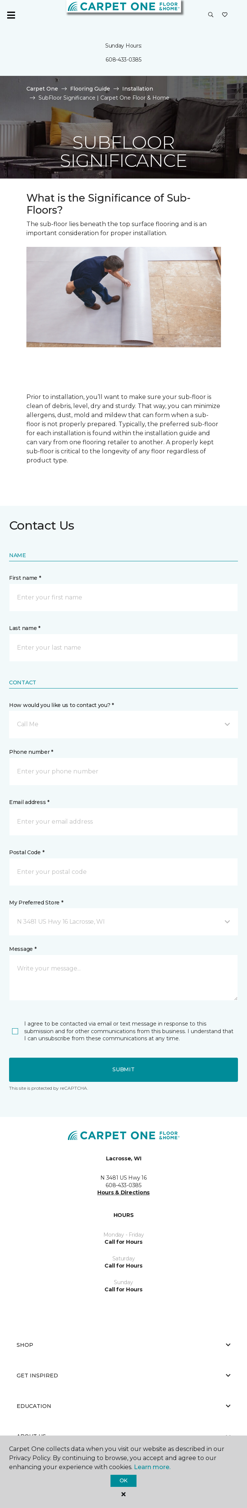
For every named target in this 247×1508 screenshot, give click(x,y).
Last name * (24, 628)
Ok (123, 1480)
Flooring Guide (90, 88)
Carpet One (42, 88)
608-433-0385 (123, 59)
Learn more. (152, 1467)
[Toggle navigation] (11, 15)
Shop (123, 1345)
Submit (123, 1069)
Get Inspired (123, 1375)
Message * (22, 949)
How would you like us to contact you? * (61, 705)
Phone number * (31, 752)
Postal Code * (26, 852)
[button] (211, 15)
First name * (25, 578)
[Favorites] (225, 15)
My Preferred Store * (36, 902)
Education (123, 1406)
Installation (137, 88)
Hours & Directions (123, 1192)
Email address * (29, 802)
